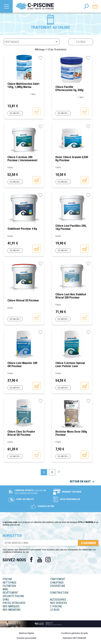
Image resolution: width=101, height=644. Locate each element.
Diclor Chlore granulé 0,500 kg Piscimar (71, 159)
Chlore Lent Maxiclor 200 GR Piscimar (22, 365)
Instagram (48, 559)
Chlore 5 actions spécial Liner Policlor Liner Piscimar (70, 365)
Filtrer (80, 42)
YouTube (39, 559)
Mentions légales (26, 633)
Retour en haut (83, 482)
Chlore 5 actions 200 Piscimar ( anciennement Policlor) (22, 159)
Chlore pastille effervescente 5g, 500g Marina (69, 88)
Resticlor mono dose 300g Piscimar (71, 433)
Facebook (31, 559)
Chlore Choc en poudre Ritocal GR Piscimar (21, 433)
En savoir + (15, 113)
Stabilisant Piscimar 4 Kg (22, 228)
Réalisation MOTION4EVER (74, 638)
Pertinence (32, 42)
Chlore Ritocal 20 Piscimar (23, 300)
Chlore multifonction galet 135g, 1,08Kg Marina (23, 85)
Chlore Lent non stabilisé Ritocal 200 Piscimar (70, 296)
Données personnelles (26, 638)
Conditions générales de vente (74, 633)
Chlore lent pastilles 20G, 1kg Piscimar (71, 227)
